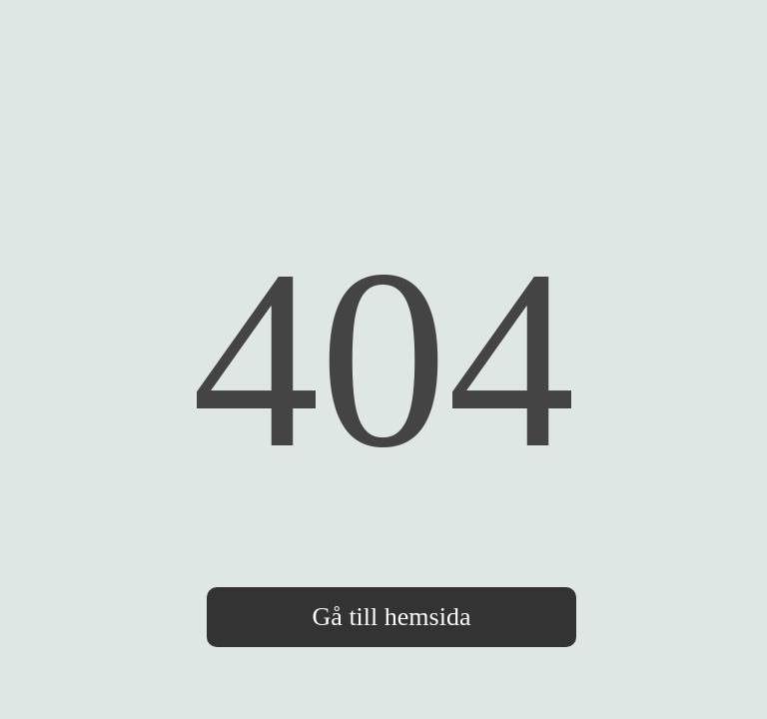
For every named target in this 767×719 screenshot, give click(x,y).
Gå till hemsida (392, 616)
